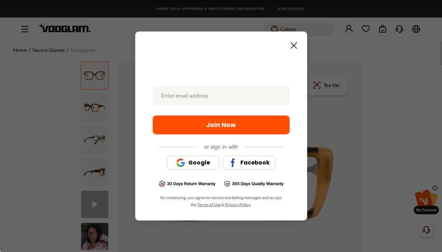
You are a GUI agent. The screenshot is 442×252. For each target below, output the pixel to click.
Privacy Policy (237, 204)
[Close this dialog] (292, 43)
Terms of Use (209, 204)
